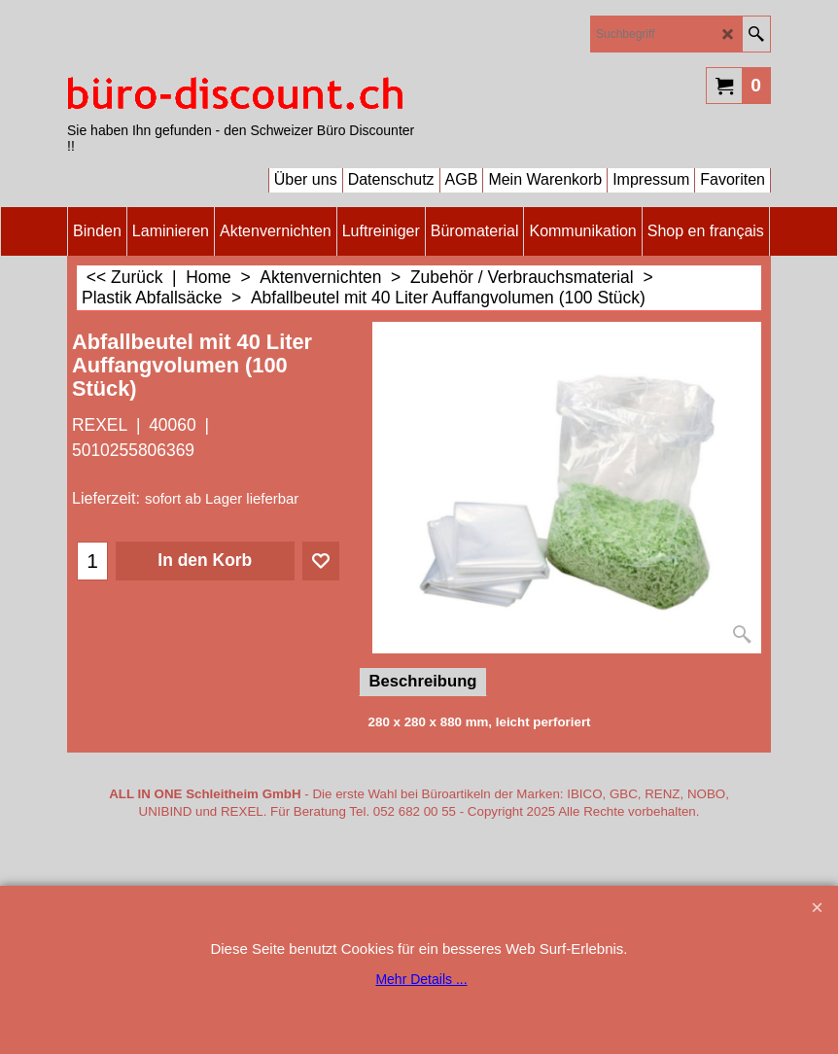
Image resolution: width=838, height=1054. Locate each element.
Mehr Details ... (421, 979)
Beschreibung (423, 681)
